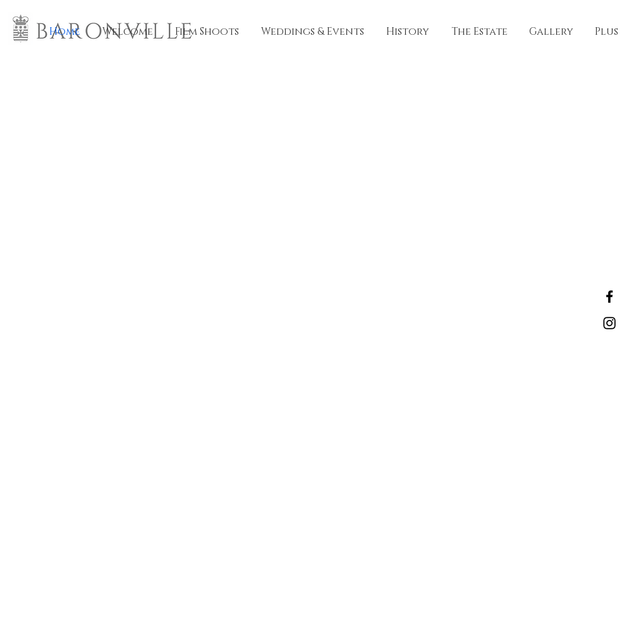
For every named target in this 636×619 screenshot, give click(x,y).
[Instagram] (609, 323)
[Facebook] (609, 296)
